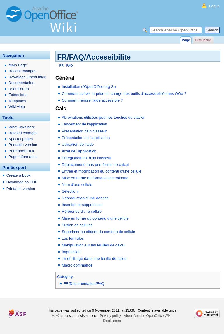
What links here (21, 127)
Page (186, 40)
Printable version (22, 145)
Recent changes (22, 71)
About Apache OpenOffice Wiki (147, 316)
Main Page (17, 65)
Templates (17, 101)
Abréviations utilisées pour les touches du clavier (103, 117)
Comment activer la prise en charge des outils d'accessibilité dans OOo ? (124, 93)
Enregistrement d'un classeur (86, 158)
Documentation (21, 83)
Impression (71, 252)
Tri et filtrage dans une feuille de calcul (94, 258)
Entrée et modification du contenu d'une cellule (101, 171)
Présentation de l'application (86, 138)
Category (65, 276)
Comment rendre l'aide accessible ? (92, 100)
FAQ (69, 65)
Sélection (70, 191)
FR (62, 65)
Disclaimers (112, 321)
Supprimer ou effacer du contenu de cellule (98, 232)
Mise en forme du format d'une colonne (95, 178)
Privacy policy (110, 316)
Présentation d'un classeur (84, 131)
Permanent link (21, 151)
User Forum (18, 89)
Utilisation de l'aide (78, 144)
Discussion (203, 40)
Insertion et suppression (82, 204)
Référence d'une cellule (82, 211)
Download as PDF (21, 182)
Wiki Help (16, 106)
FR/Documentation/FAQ (84, 283)
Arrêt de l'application (79, 151)
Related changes (22, 133)
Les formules (73, 238)
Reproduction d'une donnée (85, 198)
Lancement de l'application (84, 124)
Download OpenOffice (27, 77)
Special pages (20, 139)
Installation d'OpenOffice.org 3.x (89, 86)
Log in (214, 6)
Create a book (18, 175)
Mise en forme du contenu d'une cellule (95, 218)
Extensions (17, 95)
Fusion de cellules (77, 225)
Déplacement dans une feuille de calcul (95, 164)
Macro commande (77, 265)
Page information (23, 156)
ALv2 (56, 316)
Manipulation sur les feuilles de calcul (93, 245)
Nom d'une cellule (77, 184)
